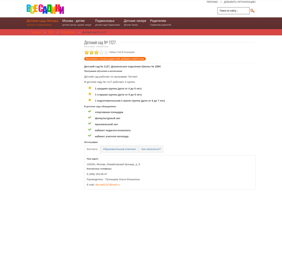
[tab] (92, 150)
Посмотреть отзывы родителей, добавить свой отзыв (115, 59)
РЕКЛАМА (212, 2)
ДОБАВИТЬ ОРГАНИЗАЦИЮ (240, 2)
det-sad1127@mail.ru (107, 184)
